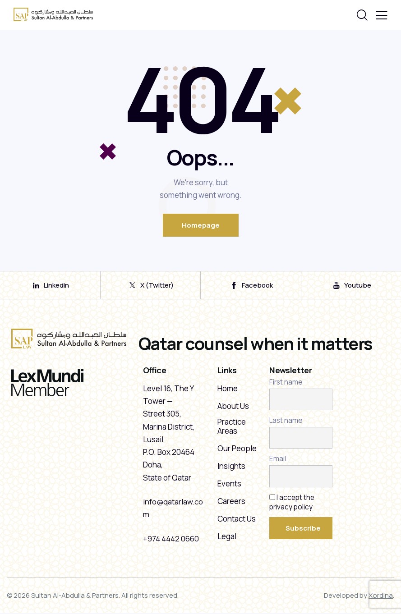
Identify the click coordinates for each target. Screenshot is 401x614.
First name (286, 383)
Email (277, 460)
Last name (286, 421)
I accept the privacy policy (292, 503)
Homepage (201, 225)
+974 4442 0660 (171, 539)
